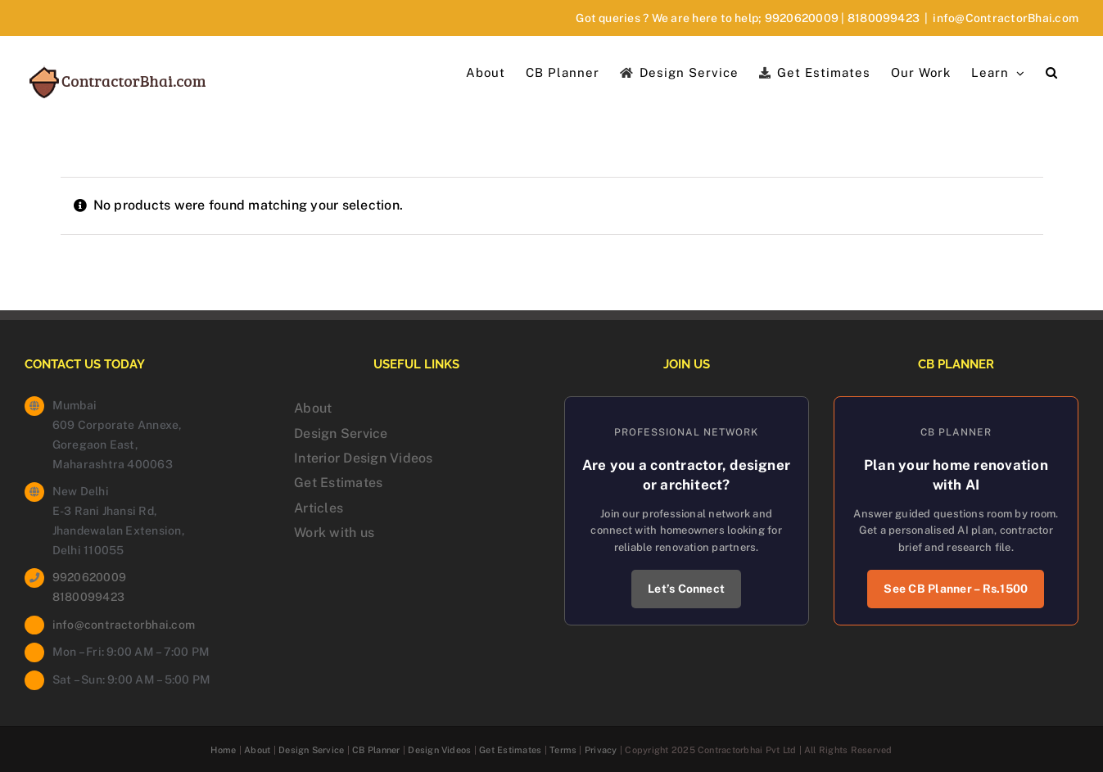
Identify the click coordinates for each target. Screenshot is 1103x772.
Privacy (601, 750)
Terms (562, 750)
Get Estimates (338, 482)
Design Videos (439, 750)
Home (223, 750)
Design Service (340, 433)
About (313, 408)
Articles (318, 508)
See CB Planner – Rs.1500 (956, 588)
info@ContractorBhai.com (1005, 18)
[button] (1052, 71)
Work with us (334, 532)
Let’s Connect (686, 588)
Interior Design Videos (363, 458)
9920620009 (802, 18)
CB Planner (376, 750)
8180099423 (884, 18)
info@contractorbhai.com (124, 624)
